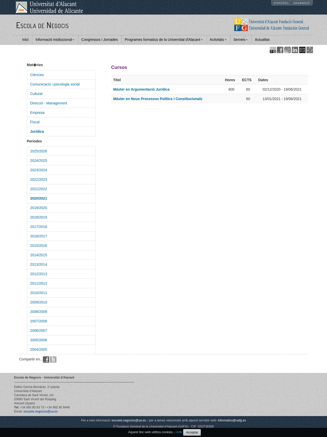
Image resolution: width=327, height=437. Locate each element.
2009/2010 (38, 302)
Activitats (218, 40)
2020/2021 (38, 198)
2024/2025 (38, 161)
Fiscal (35, 122)
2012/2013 (38, 274)
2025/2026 (38, 151)
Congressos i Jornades (99, 40)
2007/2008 (38, 321)
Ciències (37, 75)
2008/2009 (38, 312)
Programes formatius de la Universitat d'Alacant (164, 40)
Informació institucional (55, 40)
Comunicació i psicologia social (55, 84)
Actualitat (262, 40)
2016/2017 (38, 236)
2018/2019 (38, 217)
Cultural (36, 94)
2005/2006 (38, 340)
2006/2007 (38, 331)
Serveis (240, 40)
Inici (25, 40)
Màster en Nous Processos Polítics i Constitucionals (157, 99)
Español (281, 3)
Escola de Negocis (42, 25)
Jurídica (37, 131)
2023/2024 (38, 170)
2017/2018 (38, 227)
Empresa (37, 113)
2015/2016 (38, 246)
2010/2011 (38, 293)
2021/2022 (38, 189)
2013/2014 (38, 264)
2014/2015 (38, 255)
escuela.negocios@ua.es (41, 411)
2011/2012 (38, 283)
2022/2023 (38, 179)
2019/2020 (38, 208)
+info (178, 432)
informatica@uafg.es (232, 420)
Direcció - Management (48, 103)
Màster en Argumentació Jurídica (141, 89)
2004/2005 (38, 349)
